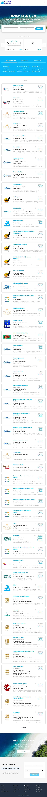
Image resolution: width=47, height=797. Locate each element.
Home (2, 785)
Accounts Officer (17, 147)
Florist (14, 523)
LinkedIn (39, 791)
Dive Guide (15, 610)
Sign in (14, 791)
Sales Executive (17, 208)
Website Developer (18, 158)
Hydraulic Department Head (20, 244)
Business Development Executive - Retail (23, 488)
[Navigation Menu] (44, 2)
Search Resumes (16, 789)
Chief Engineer (16, 123)
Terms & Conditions (5, 791)
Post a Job (23, 751)
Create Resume (27, 789)
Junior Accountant (17, 320)
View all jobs (23, 727)
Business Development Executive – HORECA (24, 499)
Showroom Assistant (18, 85)
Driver (14, 585)
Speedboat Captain (18, 560)
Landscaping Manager (18, 111)
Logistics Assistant (18, 371)
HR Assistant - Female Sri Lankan (21, 596)
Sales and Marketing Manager (20, 283)
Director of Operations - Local (20, 440)
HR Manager (16, 197)
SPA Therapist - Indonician (19, 623)
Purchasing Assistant (18, 358)
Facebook (39, 785)
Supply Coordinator (18, 220)
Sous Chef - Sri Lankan (18, 637)
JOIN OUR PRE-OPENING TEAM (20, 333)
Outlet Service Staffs (18, 464)
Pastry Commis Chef (18, 666)
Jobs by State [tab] (37, 60)
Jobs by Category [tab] (11, 60)
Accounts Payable (17, 172)
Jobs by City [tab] (24, 60)
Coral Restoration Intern (19, 308)
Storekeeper (16, 535)
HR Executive (16, 98)
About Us (3, 789)
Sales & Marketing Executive (20, 683)
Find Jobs (39, 28)
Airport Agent (16, 712)
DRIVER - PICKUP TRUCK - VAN (20, 572)
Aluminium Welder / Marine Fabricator (22, 427)
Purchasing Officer (17, 345)
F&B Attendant (16, 452)
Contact (2, 787)
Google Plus (40, 789)
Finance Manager (17, 184)
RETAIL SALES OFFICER (18, 270)
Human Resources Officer (19, 136)
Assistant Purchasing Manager (20, 385)
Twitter (39, 787)
